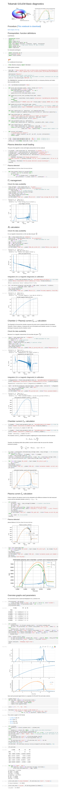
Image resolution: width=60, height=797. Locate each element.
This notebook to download (29, 26)
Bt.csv (11, 724)
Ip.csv (11, 725)
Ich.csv (11, 727)
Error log (17, 29)
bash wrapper (11, 29)
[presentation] (9, 180)
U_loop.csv (12, 722)
